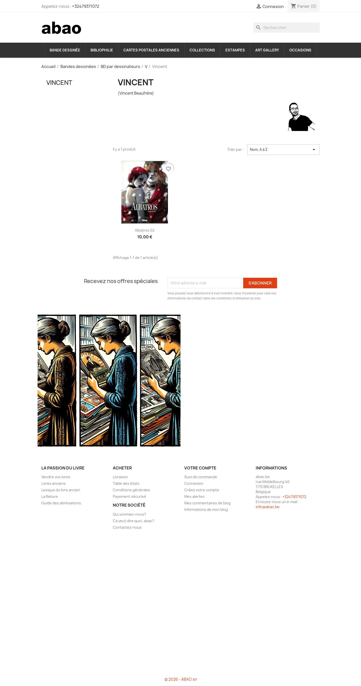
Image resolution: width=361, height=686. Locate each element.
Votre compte (200, 468)
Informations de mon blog (206, 509)
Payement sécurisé (129, 496)
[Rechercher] (286, 28)
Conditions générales (131, 490)
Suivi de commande (200, 476)
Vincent (59, 82)
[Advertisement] (73, 178)
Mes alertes (194, 496)
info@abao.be (268, 506)
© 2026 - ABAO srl (180, 679)
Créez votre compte (201, 490)
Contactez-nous (127, 527)
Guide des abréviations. (61, 503)
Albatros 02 (144, 230)
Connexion (193, 483)
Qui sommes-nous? (129, 514)
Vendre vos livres (55, 476)
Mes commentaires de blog (207, 503)
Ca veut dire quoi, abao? (133, 520)
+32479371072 (85, 6)
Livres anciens (53, 483)
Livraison (120, 476)
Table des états (126, 483)
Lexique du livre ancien (60, 490)
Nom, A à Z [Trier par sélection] (283, 150)
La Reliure (49, 496)
